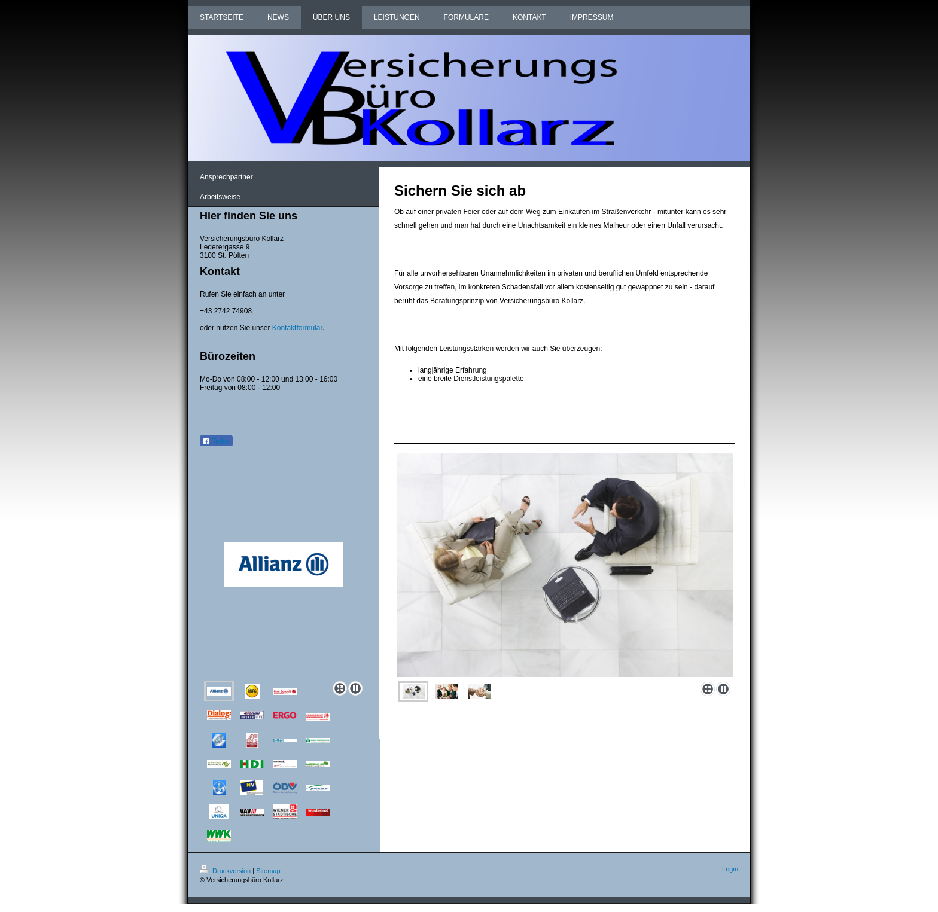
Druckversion (226, 870)
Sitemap (268, 870)
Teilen (216, 441)
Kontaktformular (297, 328)
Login (730, 869)
